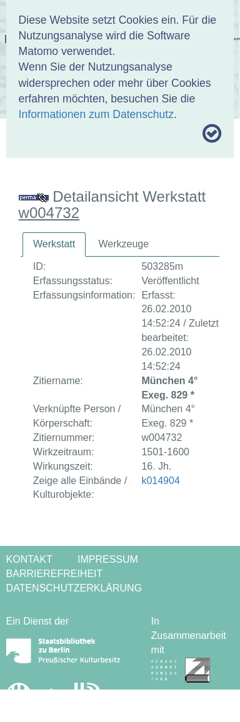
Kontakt (29, 559)
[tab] (54, 244)
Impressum (108, 559)
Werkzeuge (123, 244)
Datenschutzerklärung (74, 588)
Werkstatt (54, 244)
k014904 (160, 480)
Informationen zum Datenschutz (96, 114)
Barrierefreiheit (54, 573)
